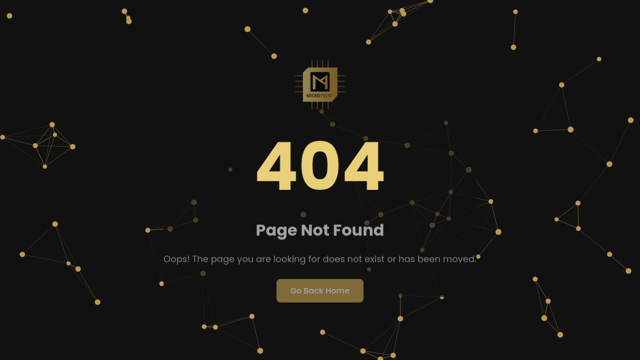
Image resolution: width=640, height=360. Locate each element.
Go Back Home (320, 290)
